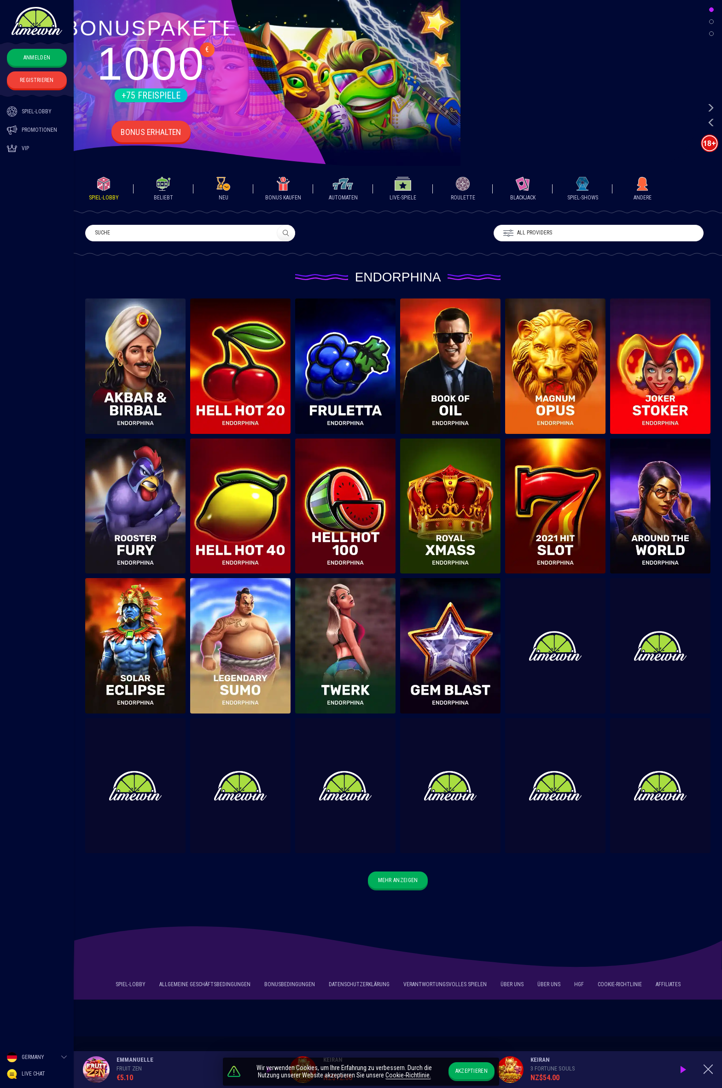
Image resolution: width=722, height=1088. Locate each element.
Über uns (512, 986)
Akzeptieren (471, 1071)
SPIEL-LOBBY (29, 111)
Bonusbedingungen (289, 986)
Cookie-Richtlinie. (408, 1075)
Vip (18, 148)
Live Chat (26, 1074)
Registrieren (37, 80)
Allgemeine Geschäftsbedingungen (204, 986)
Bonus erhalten (151, 132)
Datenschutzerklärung (359, 986)
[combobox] (37, 1057)
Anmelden (36, 57)
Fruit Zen (129, 1068)
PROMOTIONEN (32, 130)
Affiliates (668, 986)
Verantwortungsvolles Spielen (445, 986)
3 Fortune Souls (552, 1068)
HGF (579, 986)
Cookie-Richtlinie (620, 986)
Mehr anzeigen (398, 880)
